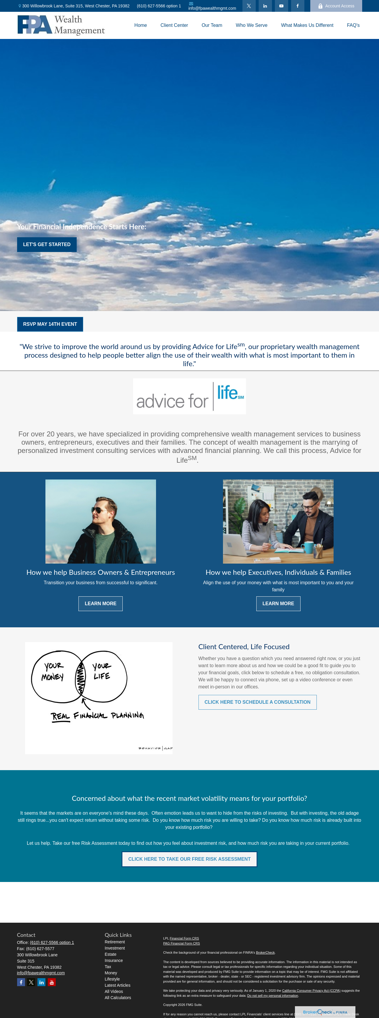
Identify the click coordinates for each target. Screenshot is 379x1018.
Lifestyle (112, 979)
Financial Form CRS (184, 938)
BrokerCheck (265, 952)
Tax (108, 966)
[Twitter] (249, 6)
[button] (141, 25)
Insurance (114, 960)
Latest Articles (117, 985)
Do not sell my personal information (272, 995)
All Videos (114, 991)
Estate (111, 954)
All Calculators (118, 997)
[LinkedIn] (265, 6)
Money (111, 972)
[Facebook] (297, 6)
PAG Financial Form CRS (181, 943)
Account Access (336, 6)
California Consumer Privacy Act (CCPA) (311, 990)
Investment (115, 948)
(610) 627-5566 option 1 (159, 6)
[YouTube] (281, 6)
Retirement (115, 942)
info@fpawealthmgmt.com (212, 6)
